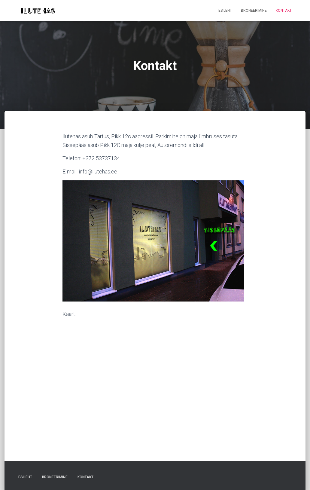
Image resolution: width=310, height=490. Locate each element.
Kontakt (284, 10)
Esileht (225, 10)
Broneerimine (254, 10)
